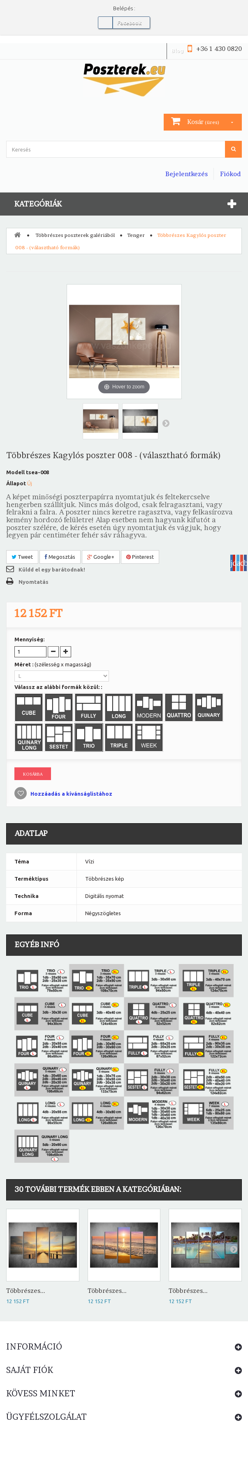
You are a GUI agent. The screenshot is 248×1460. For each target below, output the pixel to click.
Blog (177, 50)
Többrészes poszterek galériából (75, 235)
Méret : (52, 664)
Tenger (136, 235)
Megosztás (60, 557)
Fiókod (230, 174)
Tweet (22, 557)
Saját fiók (29, 1370)
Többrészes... (25, 1291)
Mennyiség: (29, 639)
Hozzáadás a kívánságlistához (70, 794)
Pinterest (140, 557)
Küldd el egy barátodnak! (52, 569)
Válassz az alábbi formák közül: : (58, 687)
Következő (166, 423)
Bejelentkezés (186, 174)
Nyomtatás (34, 582)
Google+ (100, 557)
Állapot (16, 483)
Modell (15, 472)
